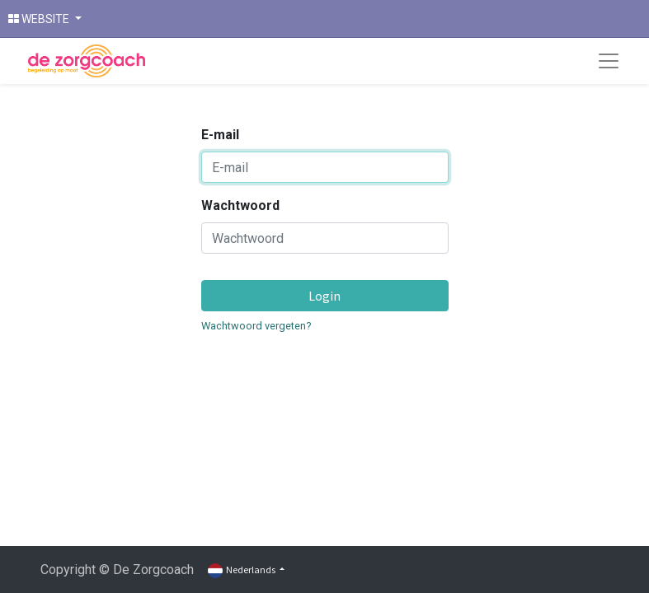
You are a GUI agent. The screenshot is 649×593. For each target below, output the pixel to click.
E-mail (220, 134)
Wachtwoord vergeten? (256, 326)
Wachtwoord (240, 205)
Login (324, 295)
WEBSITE (40, 19)
